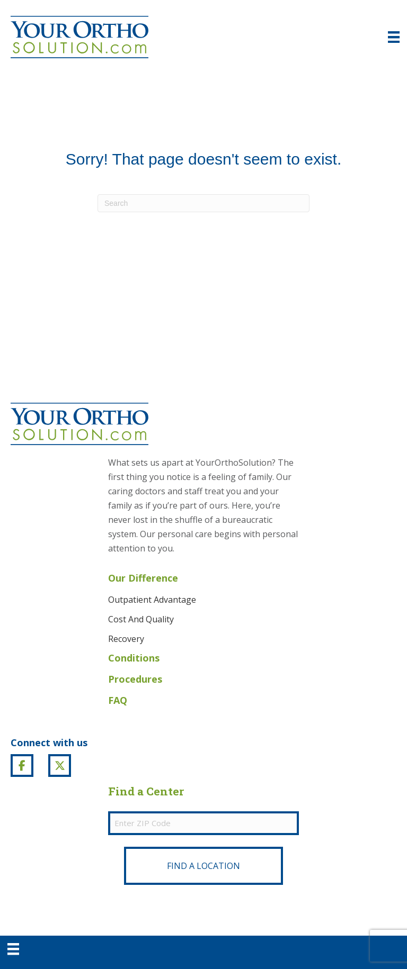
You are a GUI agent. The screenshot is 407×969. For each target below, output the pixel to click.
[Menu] (13, 949)
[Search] (203, 203)
